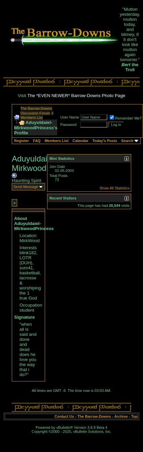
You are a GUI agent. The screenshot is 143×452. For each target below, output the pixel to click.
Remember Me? (126, 118)
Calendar (80, 141)
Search (127, 141)
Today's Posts (105, 141)
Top (134, 416)
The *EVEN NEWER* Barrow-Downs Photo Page (76, 95)
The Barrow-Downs (94, 416)
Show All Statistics (115, 188)
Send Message (25, 187)
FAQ (37, 141)
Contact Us (64, 416)
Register (21, 141)
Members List (32, 118)
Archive (121, 416)
